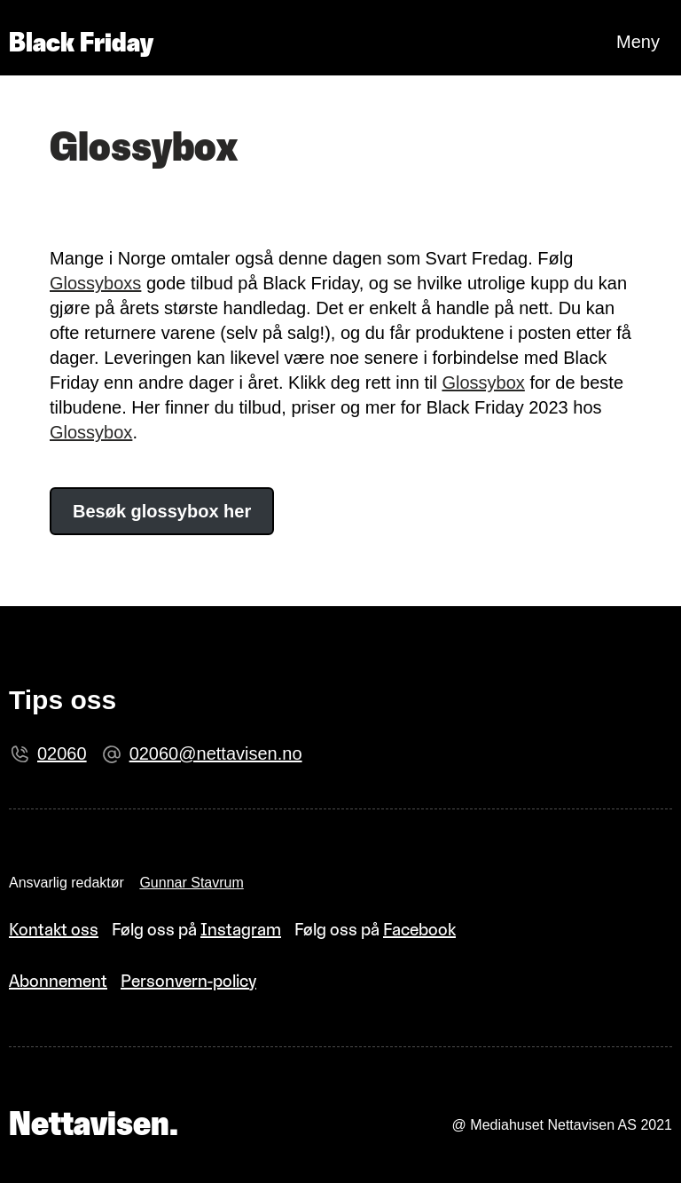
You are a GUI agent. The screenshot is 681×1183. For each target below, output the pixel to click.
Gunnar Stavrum (191, 882)
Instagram (240, 929)
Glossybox (483, 382)
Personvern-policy (188, 980)
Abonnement (58, 980)
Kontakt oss (53, 929)
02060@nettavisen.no (215, 753)
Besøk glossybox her (162, 511)
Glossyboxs (95, 283)
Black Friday (81, 42)
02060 (62, 753)
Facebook (419, 929)
